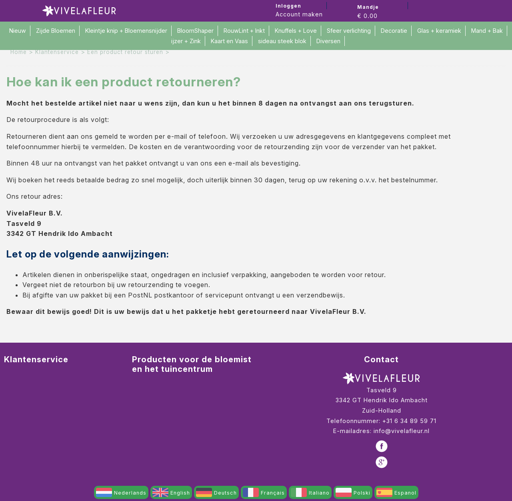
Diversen (328, 41)
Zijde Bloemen (55, 30)
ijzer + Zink (186, 41)
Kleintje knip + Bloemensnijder (126, 30)
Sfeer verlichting (349, 30)
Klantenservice (57, 52)
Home (18, 52)
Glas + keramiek (439, 30)
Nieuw (17, 30)
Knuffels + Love (296, 30)
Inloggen (288, 6)
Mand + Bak (487, 30)
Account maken (299, 14)
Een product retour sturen (125, 52)
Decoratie (394, 30)
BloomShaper (195, 30)
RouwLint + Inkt (244, 30)
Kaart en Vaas (229, 41)
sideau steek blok (282, 41)
